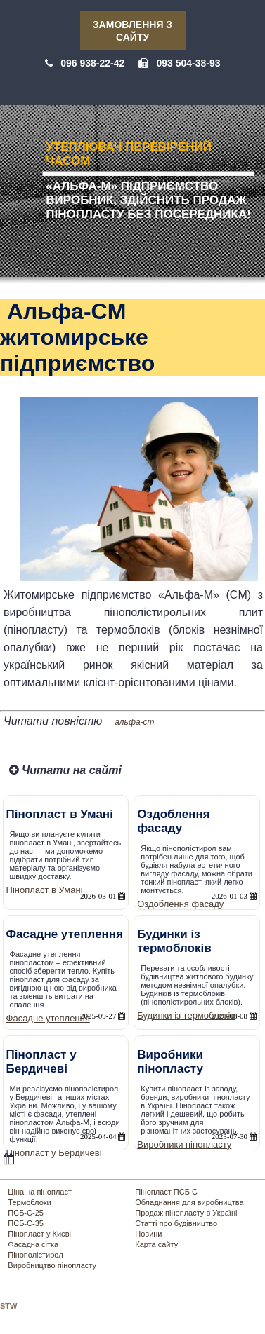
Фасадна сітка (33, 1244)
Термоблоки (29, 1202)
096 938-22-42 (92, 63)
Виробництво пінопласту (52, 1265)
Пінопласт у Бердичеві (54, 1153)
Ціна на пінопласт (40, 1191)
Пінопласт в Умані (44, 890)
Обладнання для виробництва (189, 1202)
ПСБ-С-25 (26, 1213)
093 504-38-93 (188, 63)
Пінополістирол (35, 1255)
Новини (148, 1234)
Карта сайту (156, 1244)
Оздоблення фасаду (180, 904)
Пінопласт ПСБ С (166, 1191)
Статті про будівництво (176, 1223)
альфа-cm (134, 722)
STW (8, 1306)
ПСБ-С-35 (26, 1223)
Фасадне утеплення (48, 1018)
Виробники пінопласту (184, 1144)
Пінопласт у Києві (39, 1234)
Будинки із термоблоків (186, 1015)
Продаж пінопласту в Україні (186, 1213)
